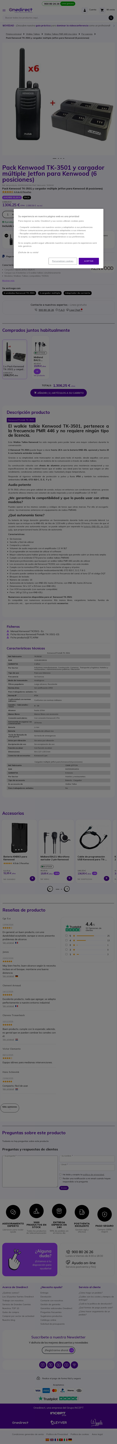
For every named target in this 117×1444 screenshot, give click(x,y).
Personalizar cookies (63, 261)
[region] (58, 238)
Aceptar (88, 261)
